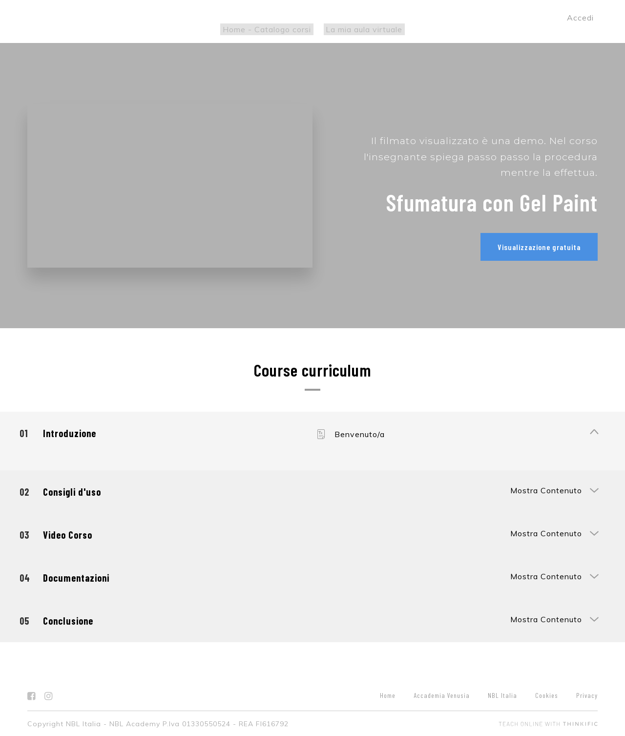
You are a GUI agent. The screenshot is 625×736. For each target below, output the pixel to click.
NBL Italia (502, 694)
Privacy (587, 694)
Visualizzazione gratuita (539, 247)
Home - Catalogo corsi (269, 29)
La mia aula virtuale (362, 29)
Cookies (546, 694)
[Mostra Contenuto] (594, 431)
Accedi (580, 17)
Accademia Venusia (442, 694)
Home (388, 694)
